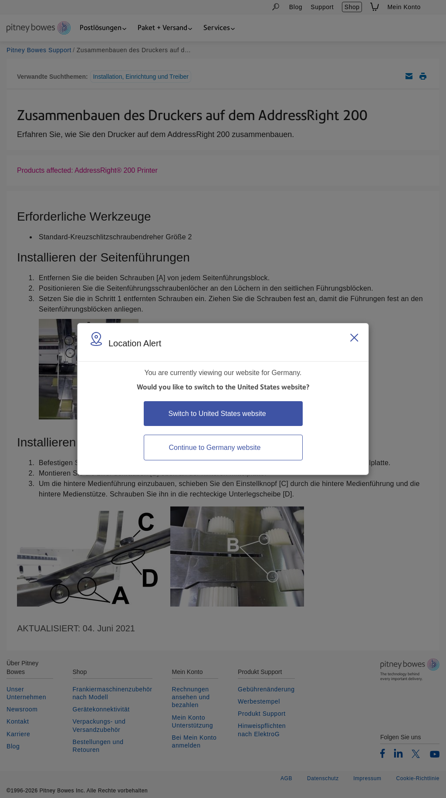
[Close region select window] (354, 337)
